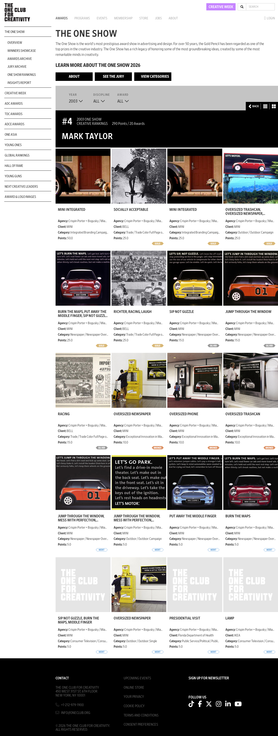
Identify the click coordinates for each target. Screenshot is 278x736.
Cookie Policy (134, 706)
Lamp (229, 618)
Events (102, 18)
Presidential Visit (184, 618)
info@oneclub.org (75, 713)
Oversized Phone (183, 414)
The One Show (15, 32)
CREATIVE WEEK (221, 7)
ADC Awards (14, 103)
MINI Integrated (71, 210)
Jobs (158, 18)
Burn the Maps (237, 516)
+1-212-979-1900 (72, 705)
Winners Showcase (21, 50)
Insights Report (19, 82)
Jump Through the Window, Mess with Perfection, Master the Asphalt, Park (137, 518)
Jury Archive (17, 66)
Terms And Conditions (141, 715)
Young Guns (13, 176)
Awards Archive (19, 59)
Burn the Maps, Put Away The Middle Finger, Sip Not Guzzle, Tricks (83, 314)
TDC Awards (13, 114)
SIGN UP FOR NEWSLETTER (209, 678)
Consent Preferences (141, 724)
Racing (64, 414)
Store (143, 18)
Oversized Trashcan (242, 414)
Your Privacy (134, 696)
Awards (62, 18)
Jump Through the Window (248, 312)
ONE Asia (11, 134)
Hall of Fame (14, 165)
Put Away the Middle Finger (192, 516)
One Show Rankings (21, 74)
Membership (123, 18)
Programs (82, 18)
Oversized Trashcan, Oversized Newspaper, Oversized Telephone (244, 211)
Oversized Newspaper (132, 414)
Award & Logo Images (20, 196)
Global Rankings (17, 155)
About (173, 18)
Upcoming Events (137, 678)
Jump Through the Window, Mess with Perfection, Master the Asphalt (81, 518)
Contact (62, 678)
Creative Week (15, 93)
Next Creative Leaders (21, 186)
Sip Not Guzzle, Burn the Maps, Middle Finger (78, 620)
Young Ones (13, 145)
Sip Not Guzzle (181, 312)
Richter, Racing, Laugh (133, 312)
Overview (14, 42)
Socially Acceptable (131, 210)
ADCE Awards (14, 124)
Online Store (134, 687)
